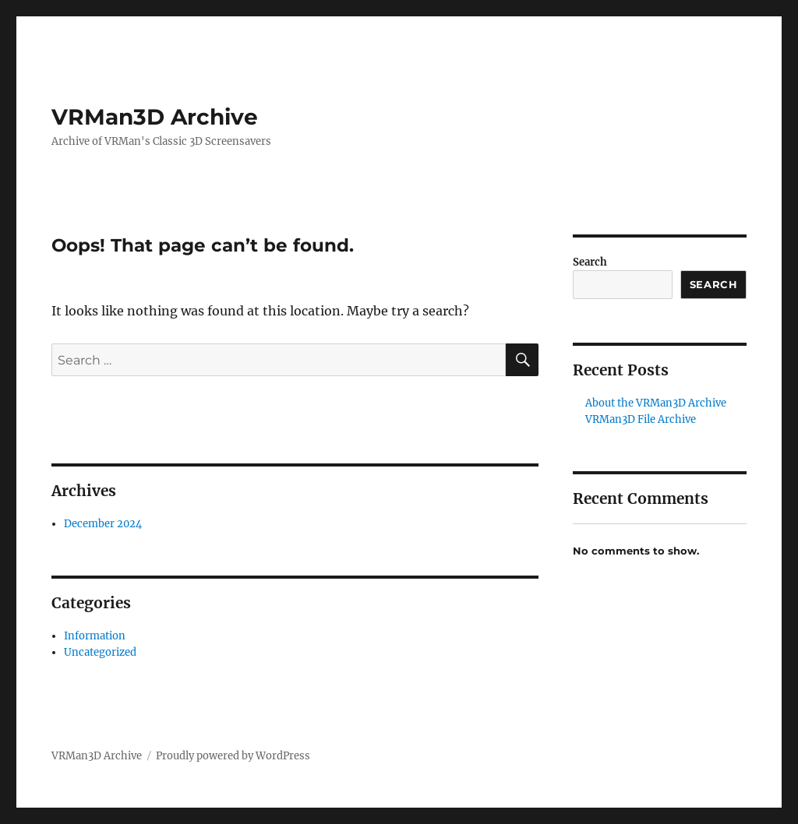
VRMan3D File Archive (640, 419)
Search (590, 262)
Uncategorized (100, 652)
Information (94, 636)
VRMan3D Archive (154, 117)
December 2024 (103, 523)
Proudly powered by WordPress (233, 755)
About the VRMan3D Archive (655, 403)
